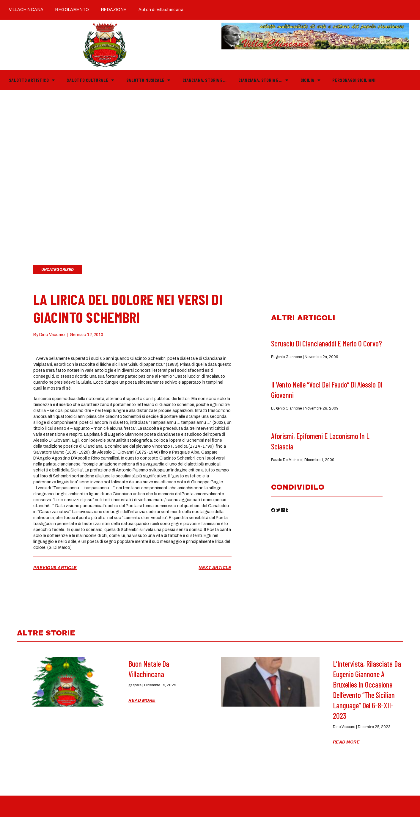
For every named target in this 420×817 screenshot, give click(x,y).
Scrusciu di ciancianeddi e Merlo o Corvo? (326, 343)
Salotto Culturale (90, 80)
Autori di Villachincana (161, 9)
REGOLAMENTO (72, 9)
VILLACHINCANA (26, 9)
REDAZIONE (114, 9)
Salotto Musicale (148, 80)
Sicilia (310, 80)
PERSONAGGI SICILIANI (353, 80)
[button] (273, 511)
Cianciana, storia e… (204, 80)
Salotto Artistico (32, 80)
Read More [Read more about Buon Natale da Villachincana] (141, 700)
